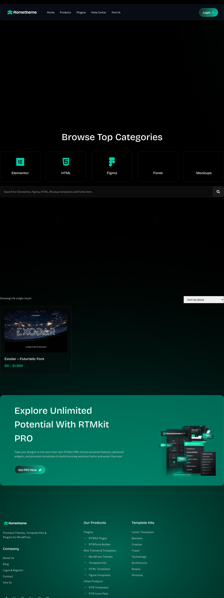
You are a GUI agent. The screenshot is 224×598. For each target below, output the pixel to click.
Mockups (204, 173)
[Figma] (112, 161)
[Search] (218, 191)
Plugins (81, 12)
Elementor (20, 173)
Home (50, 12)
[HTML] (66, 161)
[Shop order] (204, 299)
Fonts (158, 173)
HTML (66, 173)
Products (65, 12)
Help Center (98, 12)
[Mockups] (203, 161)
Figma (112, 173)
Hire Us (116, 12)
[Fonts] (157, 161)
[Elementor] (20, 161)
